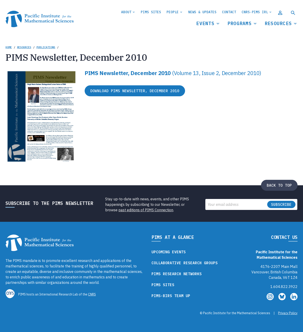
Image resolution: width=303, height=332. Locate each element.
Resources (278, 23)
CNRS (92, 294)
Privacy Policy (288, 313)
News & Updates (202, 12)
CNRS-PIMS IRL (255, 12)
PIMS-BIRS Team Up (171, 295)
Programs (239, 23)
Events (205, 23)
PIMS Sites (151, 12)
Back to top (279, 185)
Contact (229, 12)
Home (8, 47)
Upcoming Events (169, 252)
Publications (46, 47)
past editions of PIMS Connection (145, 210)
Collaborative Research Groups (185, 263)
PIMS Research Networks (177, 274)
